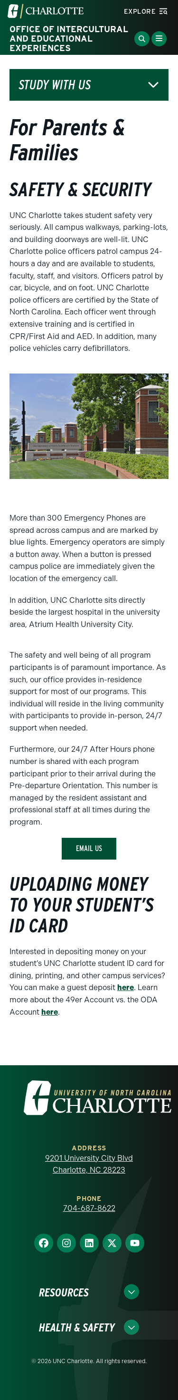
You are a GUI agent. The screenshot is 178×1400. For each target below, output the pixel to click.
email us (89, 848)
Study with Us (55, 85)
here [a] (125, 987)
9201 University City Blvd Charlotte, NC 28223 (89, 1164)
